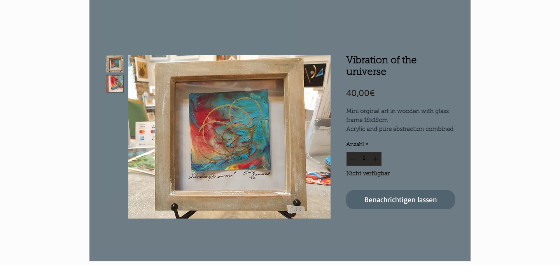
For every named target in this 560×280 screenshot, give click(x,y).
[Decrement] (352, 159)
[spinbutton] (364, 159)
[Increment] (376, 159)
